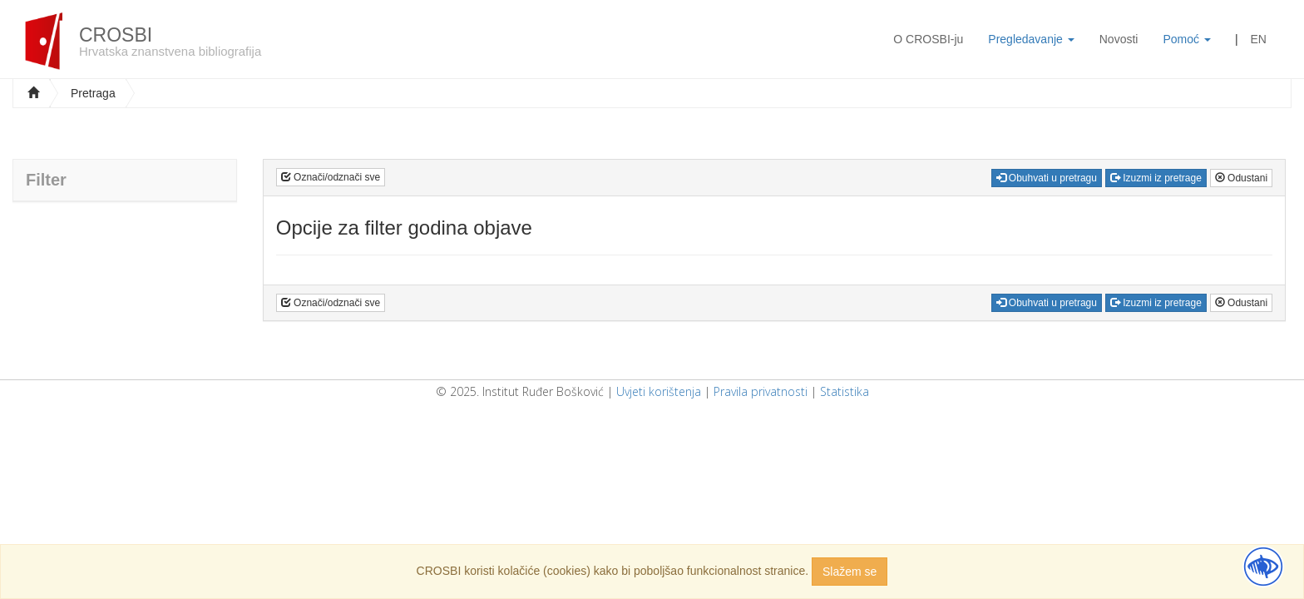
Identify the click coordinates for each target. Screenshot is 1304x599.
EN (1259, 39)
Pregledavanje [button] (1031, 39)
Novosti (1119, 39)
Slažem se (849, 571)
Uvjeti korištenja (658, 391)
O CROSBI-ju (928, 39)
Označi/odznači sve (330, 177)
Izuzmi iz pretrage (1156, 178)
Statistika (844, 391)
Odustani (1241, 178)
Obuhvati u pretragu (1046, 178)
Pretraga (93, 93)
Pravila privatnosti (761, 391)
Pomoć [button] (1186, 39)
